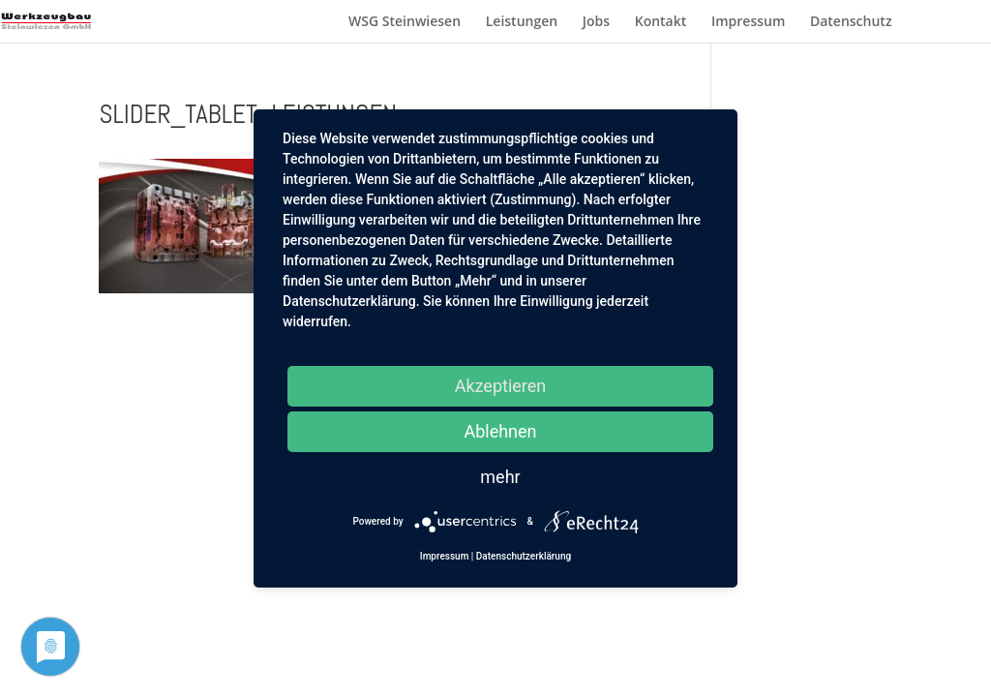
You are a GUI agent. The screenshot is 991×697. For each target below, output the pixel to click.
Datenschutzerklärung (523, 556)
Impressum (748, 22)
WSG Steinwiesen (404, 22)
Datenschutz (851, 22)
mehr (500, 477)
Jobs (596, 22)
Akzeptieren (501, 386)
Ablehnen (500, 431)
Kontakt (661, 22)
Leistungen (521, 22)
